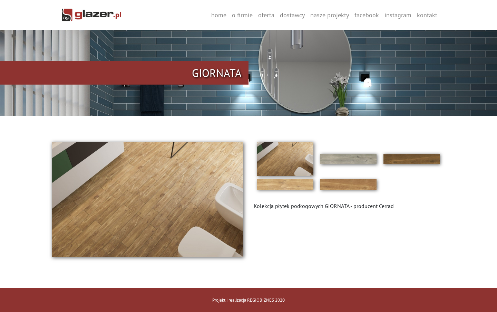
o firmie (242, 15)
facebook (366, 15)
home (218, 15)
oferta (266, 15)
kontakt (427, 15)
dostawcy (292, 15)
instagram (397, 15)
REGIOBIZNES (260, 300)
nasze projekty (329, 15)
